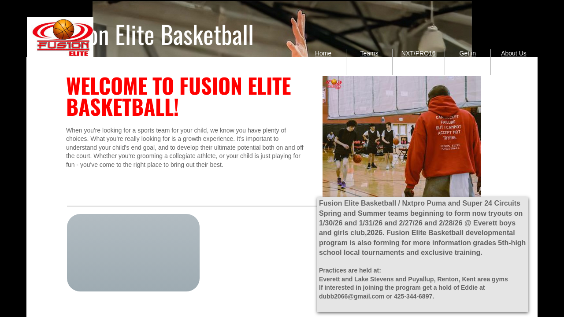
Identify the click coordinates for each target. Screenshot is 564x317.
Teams (369, 53)
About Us (514, 53)
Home (323, 53)
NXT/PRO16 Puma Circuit (418, 62)
